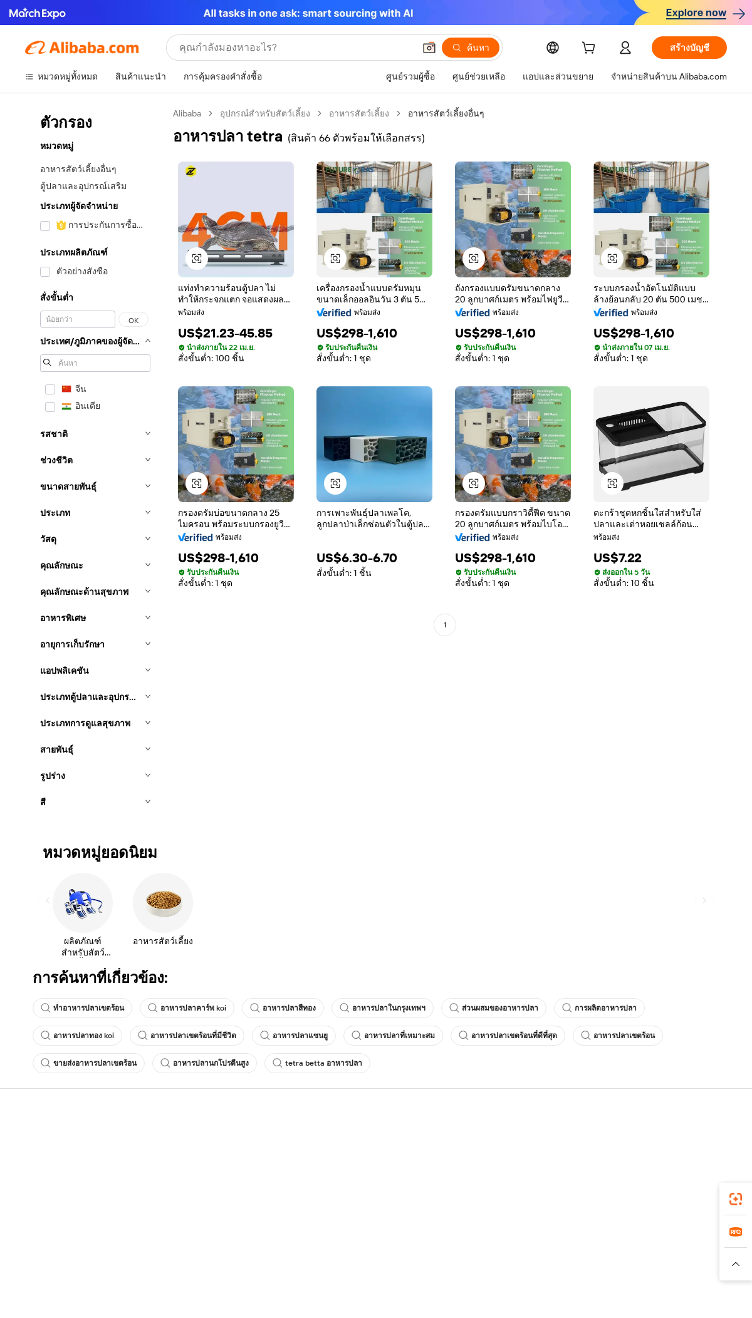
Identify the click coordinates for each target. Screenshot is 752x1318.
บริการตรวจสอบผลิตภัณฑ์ (219, 1255)
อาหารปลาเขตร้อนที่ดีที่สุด (508, 1036)
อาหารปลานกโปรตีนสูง (204, 1063)
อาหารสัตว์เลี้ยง (359, 113)
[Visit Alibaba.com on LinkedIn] (626, 1267)
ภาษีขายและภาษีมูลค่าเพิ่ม (364, 1193)
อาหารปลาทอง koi (77, 1036)
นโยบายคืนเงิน (198, 1183)
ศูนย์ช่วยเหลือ (51, 1146)
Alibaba (187, 113)
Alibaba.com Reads (350, 1217)
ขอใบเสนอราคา (344, 1146)
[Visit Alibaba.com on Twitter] (644, 1267)
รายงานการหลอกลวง (66, 1241)
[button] (429, 47)
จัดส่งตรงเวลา (196, 1207)
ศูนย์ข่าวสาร (626, 1193)
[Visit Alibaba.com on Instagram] (663, 1267)
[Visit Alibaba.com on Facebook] (607, 1267)
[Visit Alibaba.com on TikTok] (701, 1267)
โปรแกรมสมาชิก (345, 1170)
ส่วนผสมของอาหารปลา (493, 1008)
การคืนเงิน (45, 1217)
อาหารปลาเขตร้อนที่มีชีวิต (187, 1036)
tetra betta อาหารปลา (317, 1063)
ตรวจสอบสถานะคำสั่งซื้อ (73, 1193)
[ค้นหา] (470, 48)
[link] (735, 1199)
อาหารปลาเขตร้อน (618, 1036)
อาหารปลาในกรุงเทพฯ (383, 1008)
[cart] (591, 49)
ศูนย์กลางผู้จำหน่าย (494, 1170)
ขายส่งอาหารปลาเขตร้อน (89, 1063)
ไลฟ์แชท (42, 1170)
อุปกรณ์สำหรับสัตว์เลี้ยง (265, 113)
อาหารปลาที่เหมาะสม (393, 1036)
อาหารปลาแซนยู (294, 1036)
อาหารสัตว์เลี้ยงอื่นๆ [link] (446, 113)
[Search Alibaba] (295, 47)
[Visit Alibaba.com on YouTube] (682, 1267)
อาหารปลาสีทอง (283, 1008)
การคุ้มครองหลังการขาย (216, 1231)
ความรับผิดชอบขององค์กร (652, 1170)
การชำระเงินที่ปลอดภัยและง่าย (228, 1160)
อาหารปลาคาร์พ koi (187, 1008)
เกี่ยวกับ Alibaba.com (641, 1146)
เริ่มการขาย (480, 1146)
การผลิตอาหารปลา (599, 1008)
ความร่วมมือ (481, 1228)
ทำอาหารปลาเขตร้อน (82, 1008)
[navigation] (95, 461)
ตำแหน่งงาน (626, 1217)
